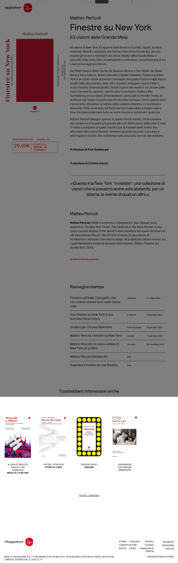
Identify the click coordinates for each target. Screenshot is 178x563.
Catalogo (131, 8)
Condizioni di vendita (146, 549)
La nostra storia (56, 8)
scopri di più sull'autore (84, 261)
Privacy (149, 542)
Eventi (153, 8)
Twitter (169, 548)
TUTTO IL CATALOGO (89, 497)
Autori (143, 8)
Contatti (74, 8)
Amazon (37, 147)
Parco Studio (166, 557)
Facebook (168, 542)
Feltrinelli (39, 150)
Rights (85, 8)
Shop (107, 8)
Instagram (168, 545)
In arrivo (118, 8)
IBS (45, 147)
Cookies (149, 545)
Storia (120, 542)
